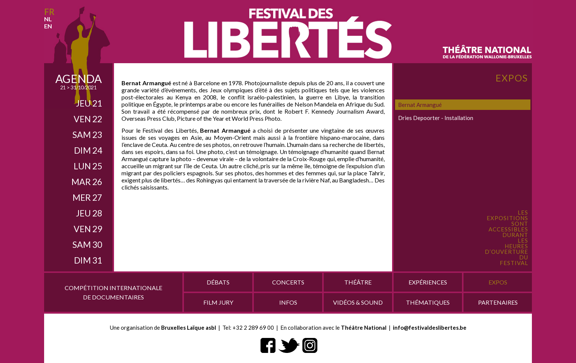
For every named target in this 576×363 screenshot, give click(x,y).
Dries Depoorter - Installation (435, 117)
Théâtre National (363, 327)
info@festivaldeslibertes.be (429, 327)
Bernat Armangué (420, 104)
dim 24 (88, 150)
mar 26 (86, 181)
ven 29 (88, 228)
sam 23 (87, 134)
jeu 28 (89, 213)
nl (48, 18)
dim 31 (88, 260)
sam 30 (87, 244)
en (48, 26)
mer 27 (87, 197)
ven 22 (88, 119)
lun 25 (88, 166)
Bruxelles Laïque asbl (188, 327)
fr (49, 12)
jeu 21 (89, 103)
